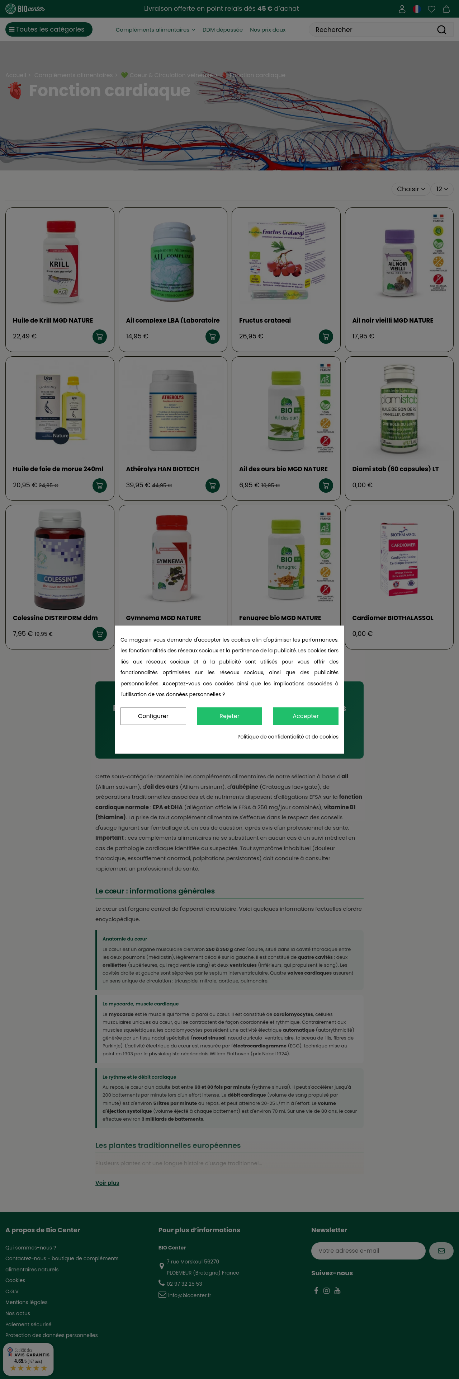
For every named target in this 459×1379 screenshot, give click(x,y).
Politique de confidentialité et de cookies (288, 736)
